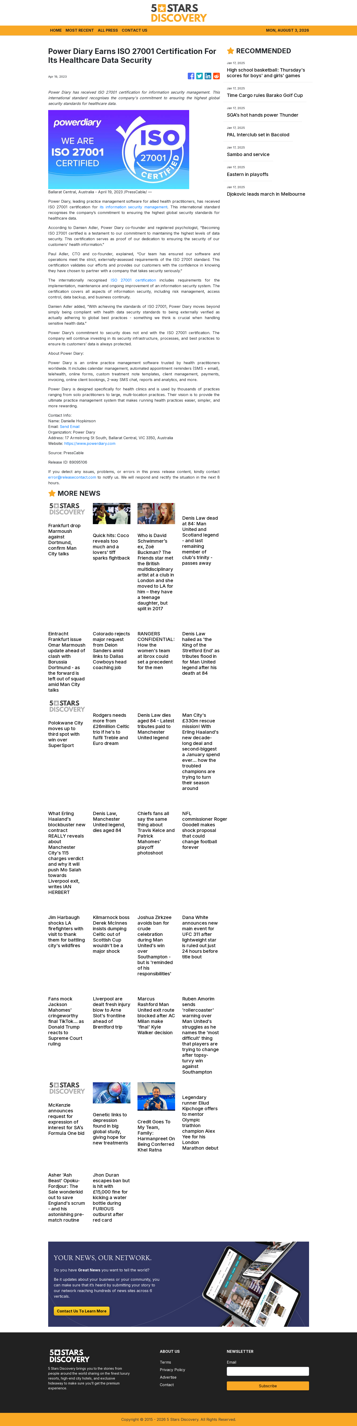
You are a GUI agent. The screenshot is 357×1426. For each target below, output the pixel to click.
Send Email (69, 426)
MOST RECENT (80, 30)
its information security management (133, 207)
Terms (165, 1362)
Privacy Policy (172, 1369)
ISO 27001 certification (133, 280)
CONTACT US (134, 30)
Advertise (168, 1377)
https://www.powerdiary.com (89, 443)
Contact (167, 1384)
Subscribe (268, 1386)
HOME (56, 30)
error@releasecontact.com (72, 477)
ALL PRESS (108, 30)
